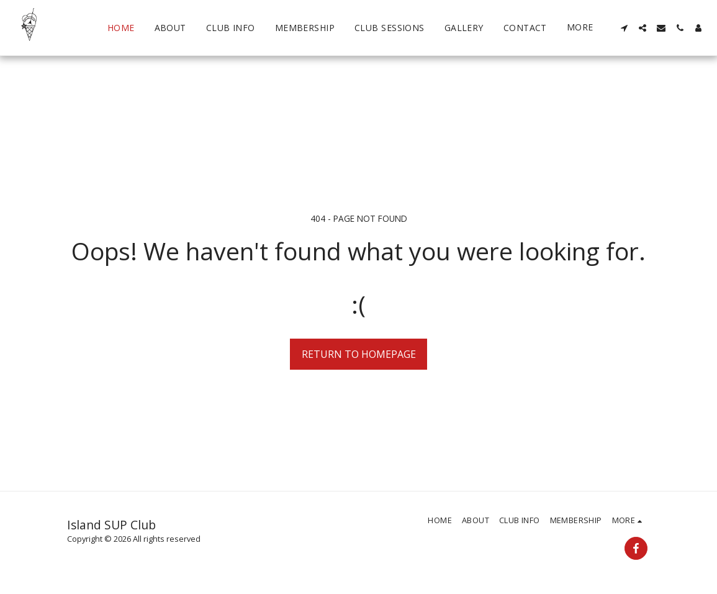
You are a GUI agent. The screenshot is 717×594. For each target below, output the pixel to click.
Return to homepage (359, 354)
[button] (624, 28)
